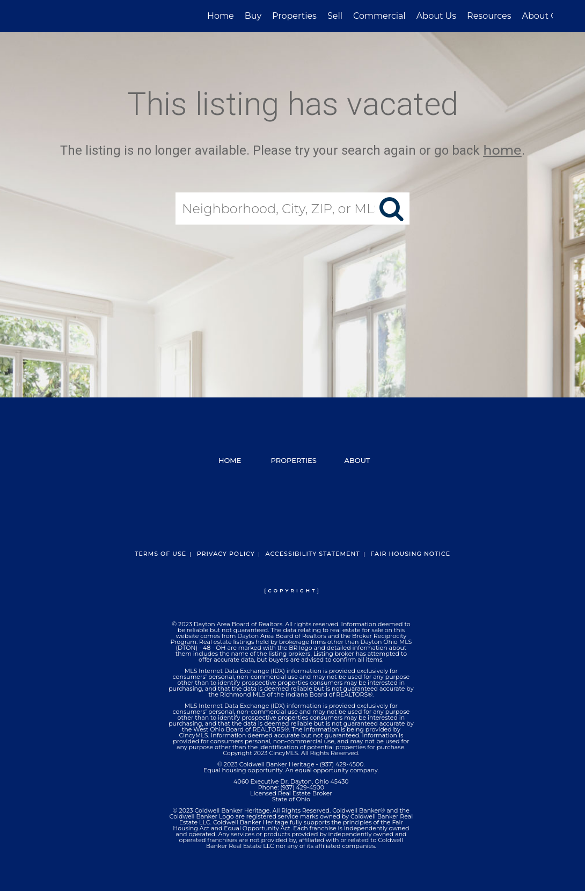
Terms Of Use (160, 553)
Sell (334, 16)
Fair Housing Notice (410, 553)
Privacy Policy (226, 553)
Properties (294, 16)
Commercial (379, 16)
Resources (489, 16)
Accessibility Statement (312, 553)
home (502, 150)
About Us (436, 16)
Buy (253, 16)
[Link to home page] (37, 16)
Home (220, 16)
